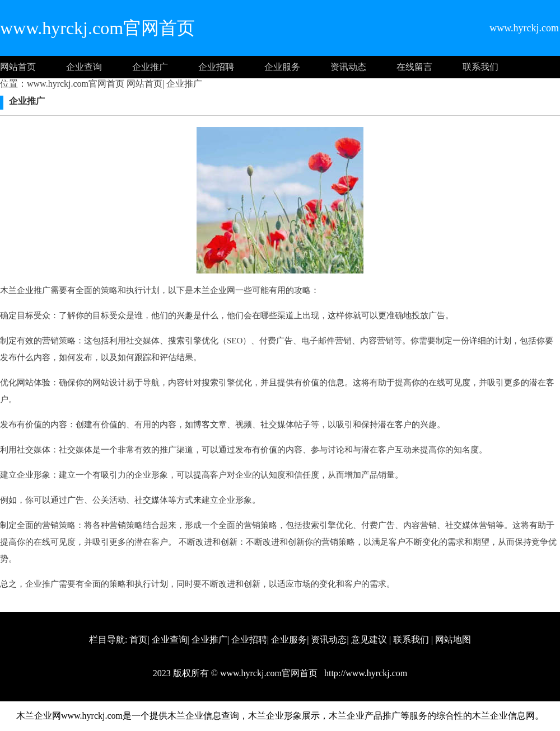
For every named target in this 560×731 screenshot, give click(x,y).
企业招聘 (216, 67)
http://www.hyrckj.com (364, 673)
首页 (138, 639)
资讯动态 (348, 67)
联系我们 (480, 67)
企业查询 (84, 67)
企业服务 (282, 67)
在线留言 (414, 67)
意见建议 (369, 639)
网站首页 (18, 67)
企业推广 (150, 67)
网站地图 (453, 639)
